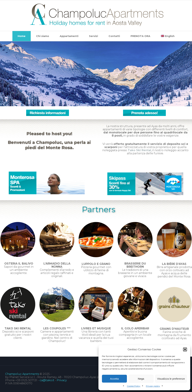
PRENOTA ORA (140, 36)
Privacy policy (153, 386)
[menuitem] (168, 36)
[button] (185, 349)
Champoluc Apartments (22, 374)
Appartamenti (69, 36)
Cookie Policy (133, 386)
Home (21, 36)
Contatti (114, 36)
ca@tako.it (47, 380)
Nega (141, 378)
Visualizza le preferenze (171, 378)
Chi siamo (42, 36)
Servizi (93, 36)
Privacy (62, 380)
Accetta (114, 378)
